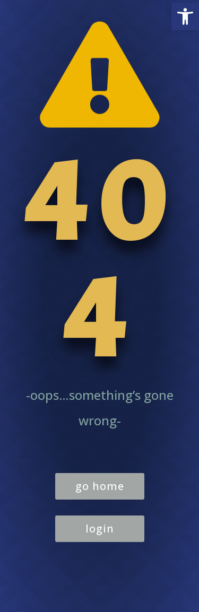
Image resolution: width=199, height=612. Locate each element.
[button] (185, 16)
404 (99, 260)
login (99, 528)
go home (99, 486)
